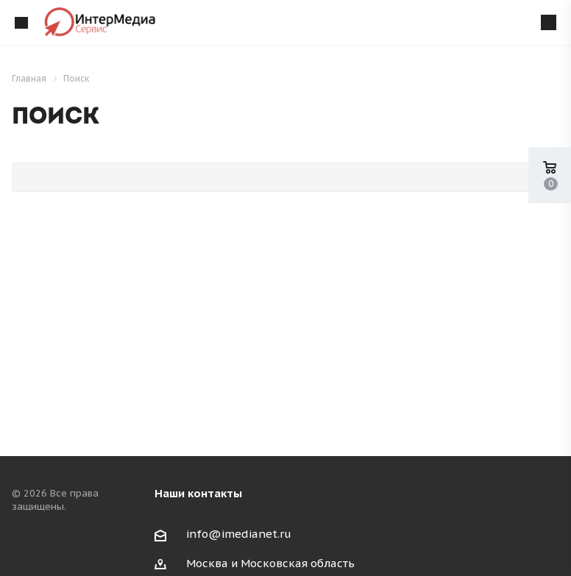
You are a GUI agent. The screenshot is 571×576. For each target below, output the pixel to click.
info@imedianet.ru (238, 534)
